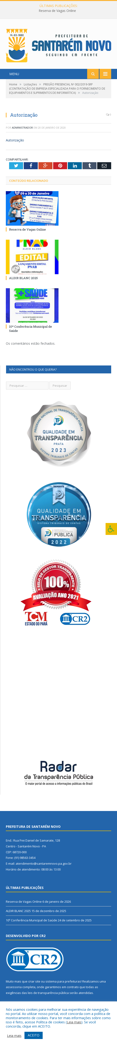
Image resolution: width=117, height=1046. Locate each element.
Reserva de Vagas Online (57, 11)
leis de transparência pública (48, 993)
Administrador (22, 127)
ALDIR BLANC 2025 (23, 278)
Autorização (15, 140)
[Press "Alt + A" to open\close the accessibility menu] (111, 529)
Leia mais (74, 1022)
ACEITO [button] (33, 1035)
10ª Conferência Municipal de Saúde (31, 920)
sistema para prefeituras (63, 981)
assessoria (14, 987)
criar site (34, 981)
